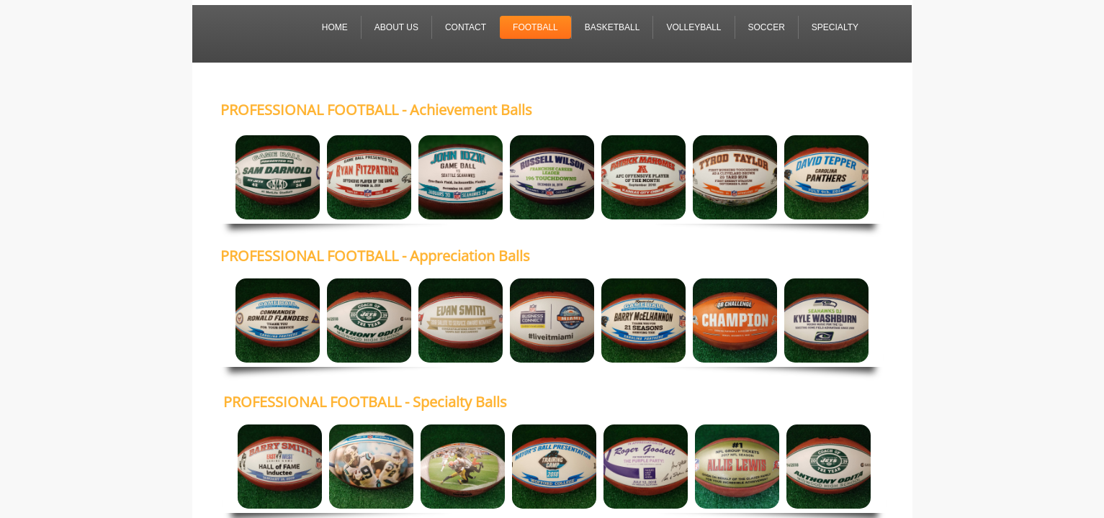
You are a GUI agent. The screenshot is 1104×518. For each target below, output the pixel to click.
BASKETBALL (612, 27)
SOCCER (766, 27)
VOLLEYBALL (693, 27)
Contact (465, 27)
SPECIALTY (835, 27)
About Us (396, 27)
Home (335, 27)
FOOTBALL (535, 27)
